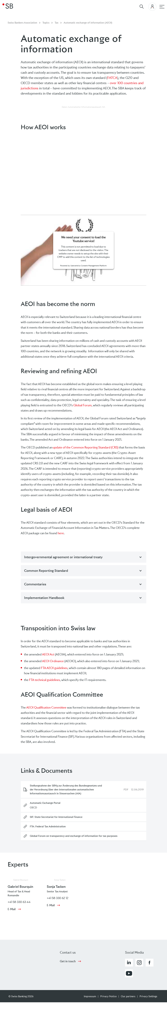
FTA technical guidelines (44, 680)
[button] (129, 963)
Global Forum (82, 405)
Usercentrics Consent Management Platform (88, 266)
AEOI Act (48, 654)
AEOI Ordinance (53, 661)
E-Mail (11, 909)
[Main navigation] (162, 6)
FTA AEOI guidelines (54, 668)
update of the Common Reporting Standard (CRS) (85, 447)
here (61, 533)
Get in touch (68, 961)
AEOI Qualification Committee (46, 707)
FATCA (112, 78)
